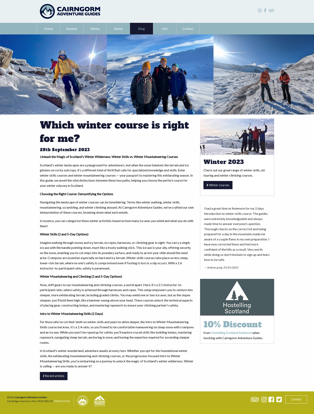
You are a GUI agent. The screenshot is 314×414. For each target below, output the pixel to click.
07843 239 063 (62, 401)
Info (165, 28)
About (118, 28)
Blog (141, 28)
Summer (71, 28)
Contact (188, 28)
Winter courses (217, 185)
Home (48, 28)
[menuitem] (48, 28)
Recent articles (53, 376)
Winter (95, 28)
